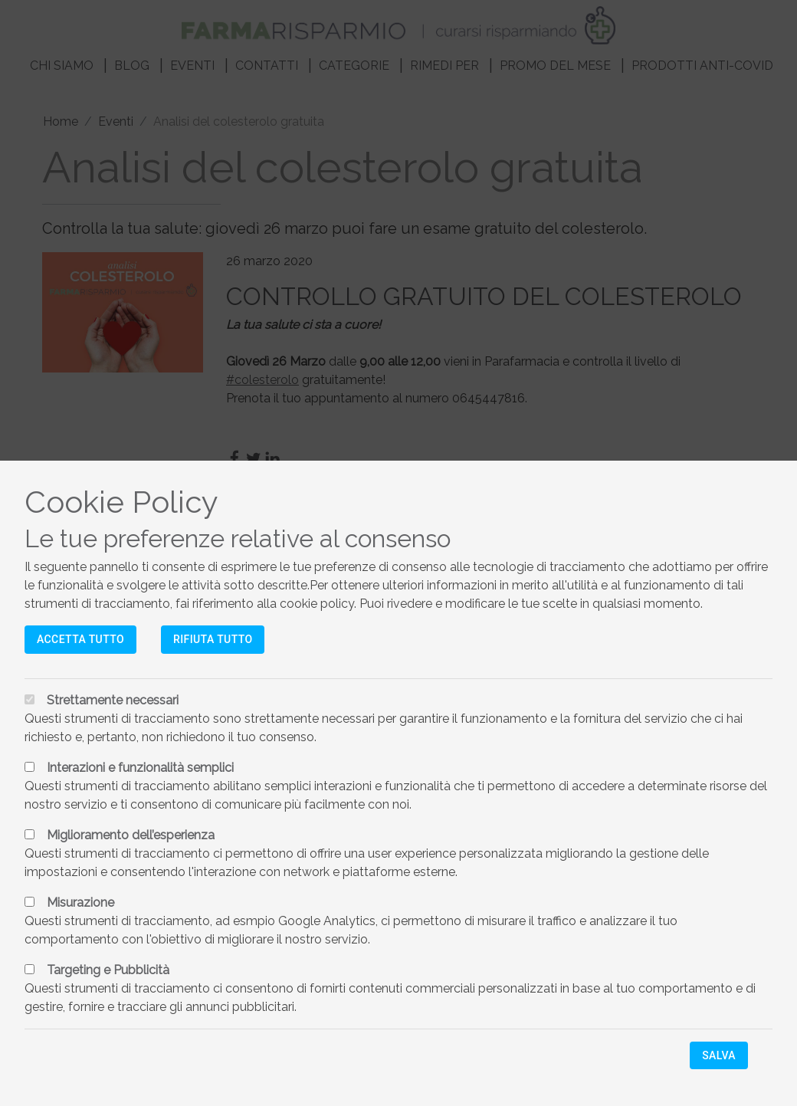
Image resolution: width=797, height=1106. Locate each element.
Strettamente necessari (113, 700)
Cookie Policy (121, 502)
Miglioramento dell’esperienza (131, 835)
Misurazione (80, 902)
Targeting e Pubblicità (108, 970)
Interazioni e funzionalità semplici (140, 767)
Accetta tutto (80, 639)
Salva (719, 1055)
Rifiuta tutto (212, 639)
